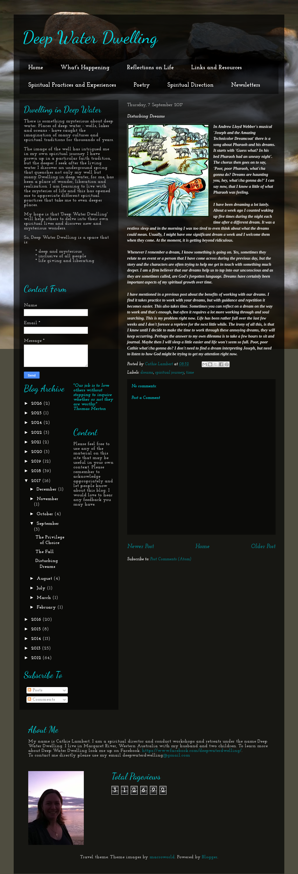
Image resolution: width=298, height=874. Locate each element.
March (44, 597)
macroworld (162, 857)
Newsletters (245, 85)
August (45, 578)
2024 (37, 422)
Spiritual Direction (190, 85)
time (190, 372)
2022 (37, 432)
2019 (36, 461)
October (45, 514)
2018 (36, 471)
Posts (35, 690)
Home (35, 68)
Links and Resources (216, 68)
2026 (37, 403)
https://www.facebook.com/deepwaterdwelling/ (192, 750)
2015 (36, 629)
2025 (37, 413)
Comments (41, 699)
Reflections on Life (150, 68)
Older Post (263, 547)
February (47, 607)
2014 (36, 638)
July (42, 588)
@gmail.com (176, 755)
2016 (36, 619)
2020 (37, 452)
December (47, 489)
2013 (36, 648)
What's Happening (85, 68)
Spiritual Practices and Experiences (72, 85)
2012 (36, 658)
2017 (36, 481)
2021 (36, 442)
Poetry (142, 85)
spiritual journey (169, 372)
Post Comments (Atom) (170, 559)
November (47, 499)
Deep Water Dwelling (89, 37)
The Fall (45, 552)
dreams (146, 372)
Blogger (209, 857)
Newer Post (140, 547)
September (48, 523)
